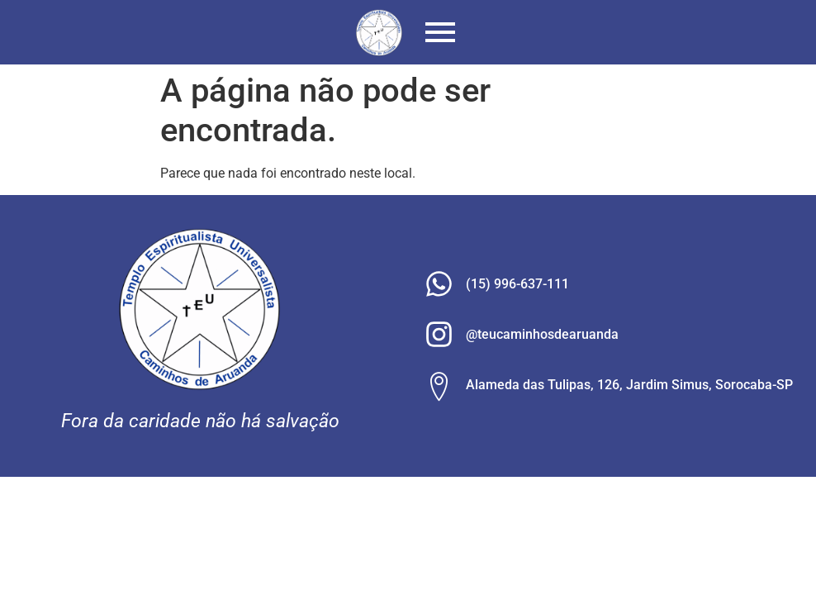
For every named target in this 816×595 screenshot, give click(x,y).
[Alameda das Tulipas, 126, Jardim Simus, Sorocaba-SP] (439, 386)
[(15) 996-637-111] (439, 286)
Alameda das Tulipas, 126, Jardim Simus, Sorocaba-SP (629, 385)
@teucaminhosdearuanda (542, 334)
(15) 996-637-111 (517, 284)
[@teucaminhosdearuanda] (439, 337)
